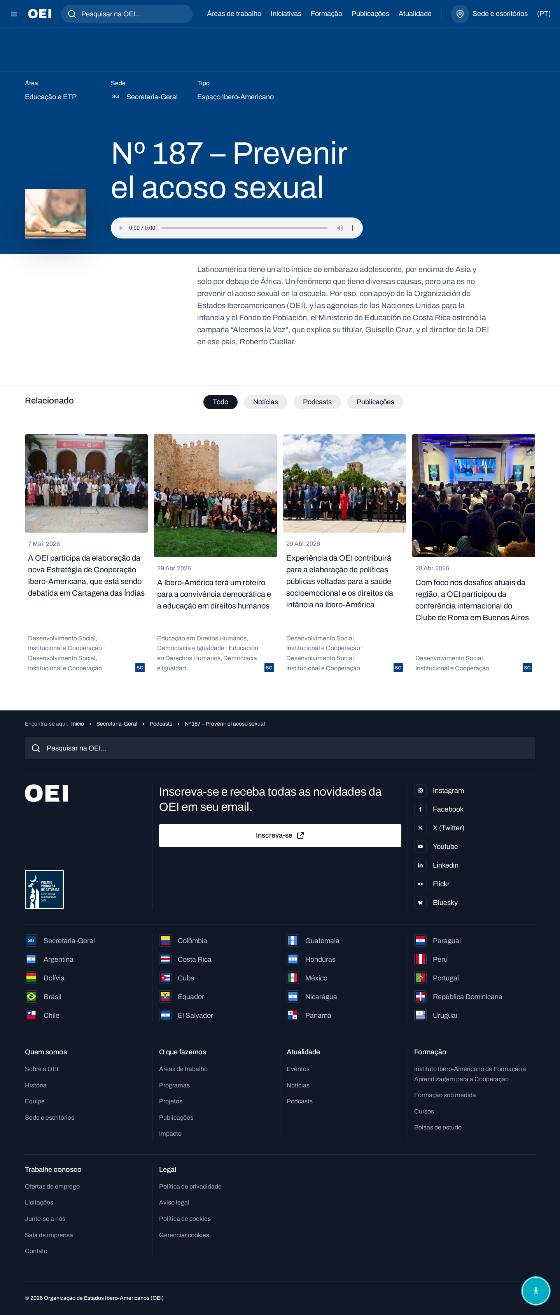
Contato (36, 1251)
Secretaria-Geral (116, 724)
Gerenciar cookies (184, 1235)
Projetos (170, 1101)
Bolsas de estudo (438, 1127)
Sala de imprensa (49, 1235)
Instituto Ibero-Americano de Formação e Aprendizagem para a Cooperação (470, 1074)
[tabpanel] (280, 556)
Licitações (39, 1202)
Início (77, 724)
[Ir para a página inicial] (39, 14)
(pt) (544, 14)
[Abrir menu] (14, 14)
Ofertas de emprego (52, 1186)
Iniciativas (286, 14)
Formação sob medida (445, 1095)
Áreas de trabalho (234, 14)
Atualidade (415, 14)
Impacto (170, 1133)
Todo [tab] (220, 402)
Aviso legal (174, 1202)
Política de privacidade (190, 1186)
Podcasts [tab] (317, 402)
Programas (174, 1085)
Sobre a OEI (41, 1069)
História (36, 1085)
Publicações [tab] (375, 402)
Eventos (298, 1069)
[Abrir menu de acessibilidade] (536, 1291)
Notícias (298, 1085)
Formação (326, 14)
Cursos (424, 1111)
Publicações (370, 14)
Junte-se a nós (45, 1218)
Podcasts (161, 724)
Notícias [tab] (265, 402)
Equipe (35, 1101)
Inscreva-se (280, 835)
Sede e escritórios (49, 1117)
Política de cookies (185, 1218)
